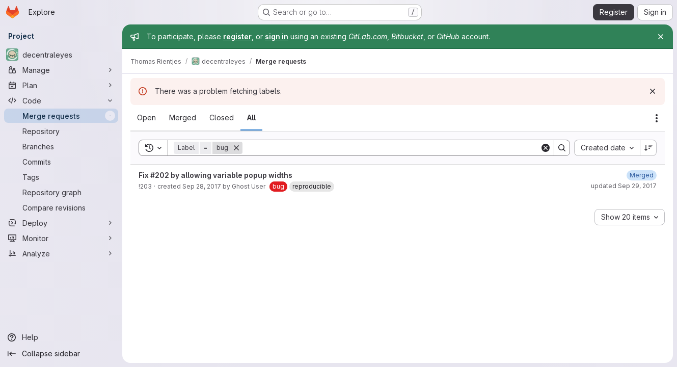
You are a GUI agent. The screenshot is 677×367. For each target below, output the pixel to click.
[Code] (61, 100)
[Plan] (61, 85)
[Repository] (61, 131)
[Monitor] (61, 238)
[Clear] (545, 148)
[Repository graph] (61, 192)
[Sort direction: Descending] (648, 148)
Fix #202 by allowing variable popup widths (215, 175)
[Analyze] (61, 253)
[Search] (391, 148)
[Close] (661, 37)
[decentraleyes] (61, 54)
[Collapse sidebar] (61, 354)
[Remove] (236, 148)
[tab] (146, 117)
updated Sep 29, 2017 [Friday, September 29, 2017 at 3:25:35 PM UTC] (624, 186)
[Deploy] (61, 223)
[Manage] (61, 70)
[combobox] (607, 148)
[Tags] (61, 177)
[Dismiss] (652, 91)
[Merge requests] (61, 116)
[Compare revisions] (61, 207)
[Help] (61, 337)
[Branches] (61, 146)
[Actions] (656, 118)
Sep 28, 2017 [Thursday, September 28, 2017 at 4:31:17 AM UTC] (201, 186)
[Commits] (61, 161)
